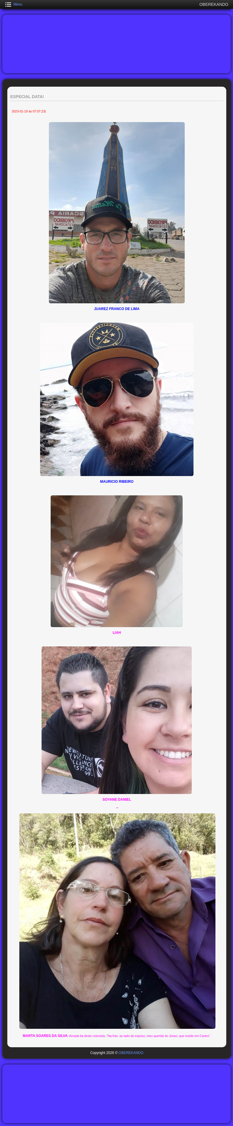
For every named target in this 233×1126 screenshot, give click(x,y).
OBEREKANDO (131, 1053)
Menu (17, 4)
